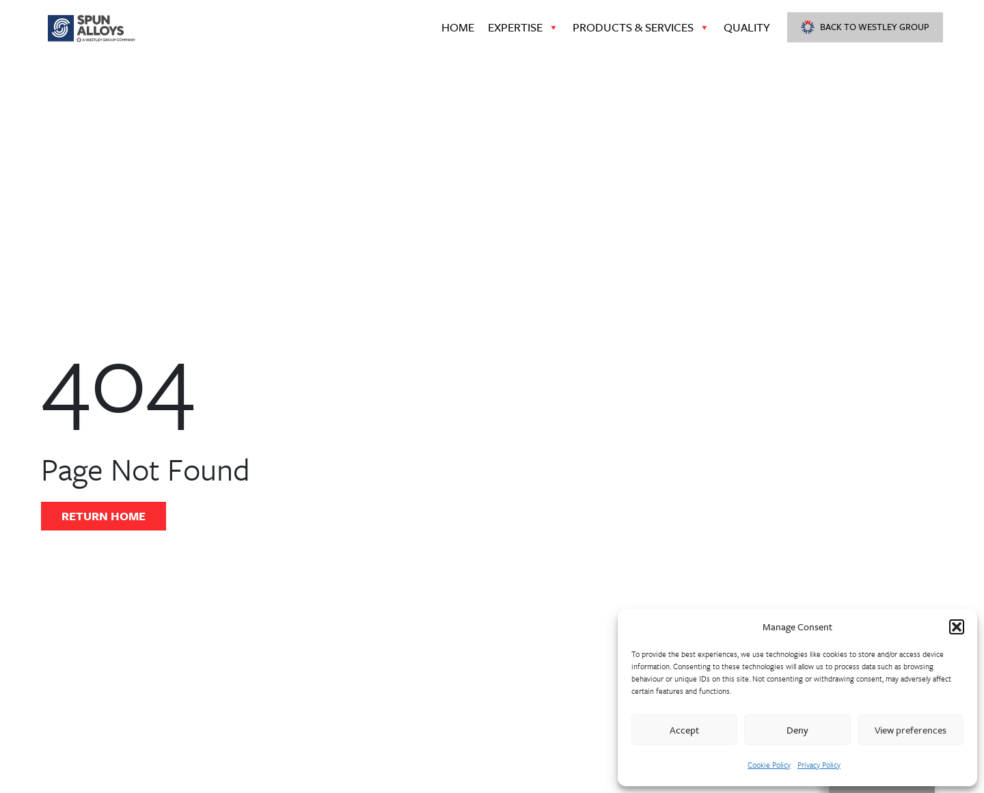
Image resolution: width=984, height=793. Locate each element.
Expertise (523, 27)
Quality (747, 27)
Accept (684, 730)
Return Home (104, 515)
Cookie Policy (769, 764)
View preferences (910, 730)
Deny (797, 730)
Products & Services (641, 27)
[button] (957, 627)
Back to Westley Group (865, 26)
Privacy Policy (818, 764)
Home (457, 27)
